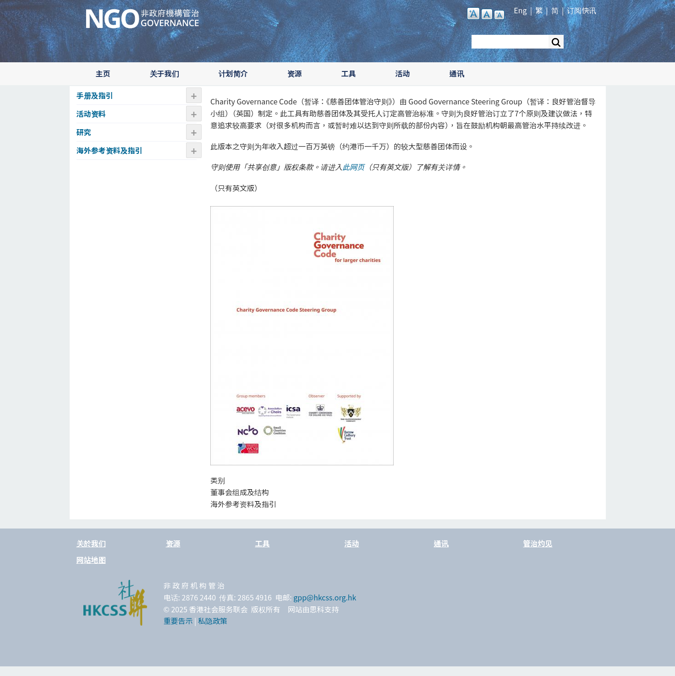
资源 (294, 73)
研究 (84, 131)
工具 (348, 73)
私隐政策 (212, 620)
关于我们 (164, 73)
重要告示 (178, 620)
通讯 (457, 73)
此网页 (353, 166)
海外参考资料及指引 (110, 150)
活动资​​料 (91, 113)
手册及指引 (95, 95)
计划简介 (233, 73)
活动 (402, 73)
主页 (103, 73)
